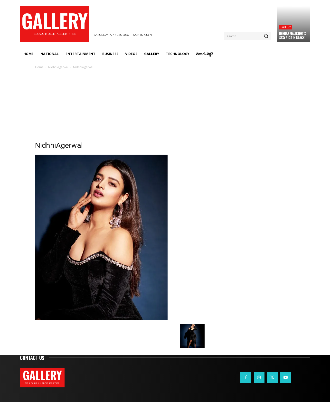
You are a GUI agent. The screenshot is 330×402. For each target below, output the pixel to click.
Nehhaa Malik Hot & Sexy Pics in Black (292, 35)
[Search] (266, 36)
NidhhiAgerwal (58, 67)
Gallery (286, 27)
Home (39, 67)
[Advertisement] (165, 106)
